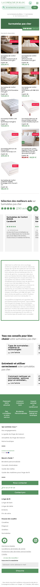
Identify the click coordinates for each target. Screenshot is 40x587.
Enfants (5, 510)
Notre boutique (8, 441)
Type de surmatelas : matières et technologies (18, 348)
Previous (29, 208)
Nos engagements (9, 430)
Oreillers (5, 530)
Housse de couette (9, 519)
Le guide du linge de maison (13, 434)
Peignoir (5, 526)
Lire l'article (15, 352)
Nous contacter (20, 483)
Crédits (4, 554)
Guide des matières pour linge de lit (16, 472)
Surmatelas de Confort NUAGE (17, 218)
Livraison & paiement (20, 452)
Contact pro (20, 492)
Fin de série (6, 513)
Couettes (5, 522)
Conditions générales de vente (13, 549)
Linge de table (7, 506)
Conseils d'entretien (10, 465)
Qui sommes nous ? (9, 427)
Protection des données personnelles (16, 552)
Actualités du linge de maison (13, 438)
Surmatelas (6, 533)
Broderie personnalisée (11, 462)
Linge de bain (7, 503)
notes (35, 584)
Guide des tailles (8, 469)
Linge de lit (6, 499)
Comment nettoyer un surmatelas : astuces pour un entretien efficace (19, 378)
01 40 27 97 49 (8, 488)
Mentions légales (8, 546)
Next (35, 208)
